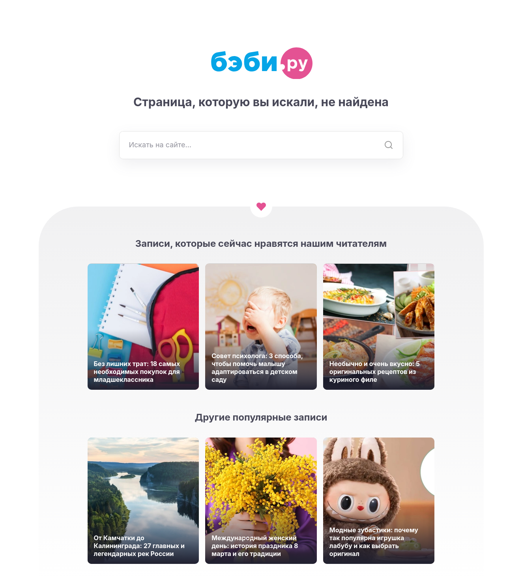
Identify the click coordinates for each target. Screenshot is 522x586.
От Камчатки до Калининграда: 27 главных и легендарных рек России (139, 546)
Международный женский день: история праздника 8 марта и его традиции (254, 546)
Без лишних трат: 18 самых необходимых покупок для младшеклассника (137, 371)
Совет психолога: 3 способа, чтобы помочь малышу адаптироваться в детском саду (257, 367)
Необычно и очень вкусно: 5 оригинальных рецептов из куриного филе (374, 371)
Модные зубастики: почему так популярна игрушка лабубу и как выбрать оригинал (373, 542)
